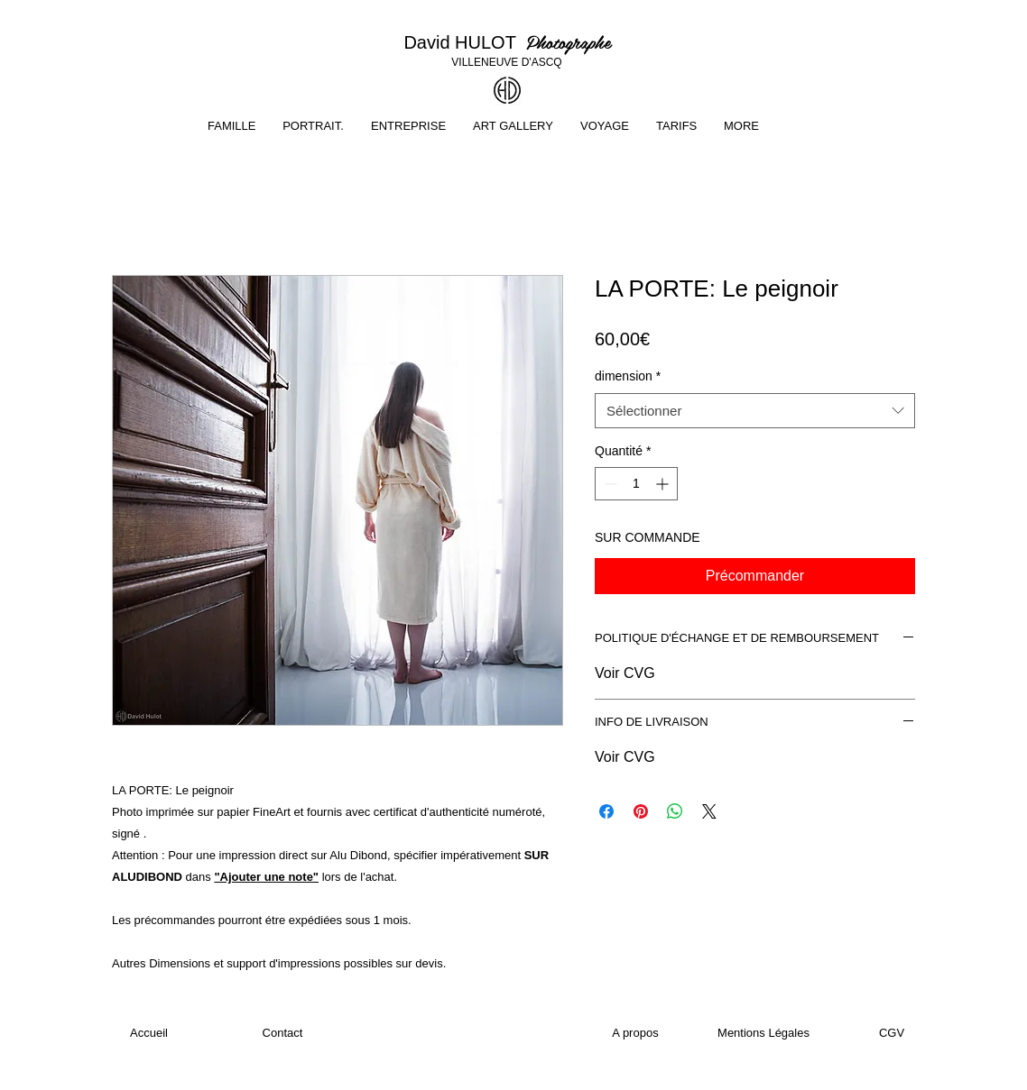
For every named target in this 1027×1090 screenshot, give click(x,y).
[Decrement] (608, 483)
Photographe (568, 41)
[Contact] (282, 1033)
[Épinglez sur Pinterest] (641, 811)
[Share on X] (709, 811)
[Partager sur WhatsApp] (675, 811)
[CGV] (892, 1033)
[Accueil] (149, 1033)
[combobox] (755, 410)
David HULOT (464, 42)
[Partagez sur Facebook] (606, 811)
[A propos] (635, 1033)
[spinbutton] (636, 483)
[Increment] (663, 483)
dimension (628, 376)
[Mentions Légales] (763, 1033)
